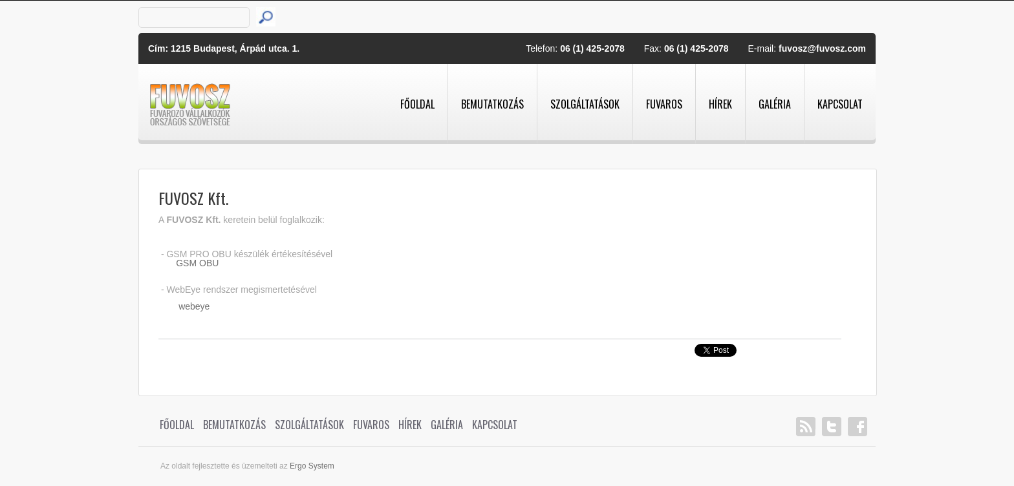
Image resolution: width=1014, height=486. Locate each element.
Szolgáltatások (585, 104)
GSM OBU (197, 263)
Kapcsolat (840, 104)
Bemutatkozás (492, 104)
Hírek (720, 104)
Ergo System (312, 465)
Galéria (775, 104)
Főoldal (417, 104)
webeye (194, 306)
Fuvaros (664, 104)
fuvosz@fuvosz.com (822, 48)
